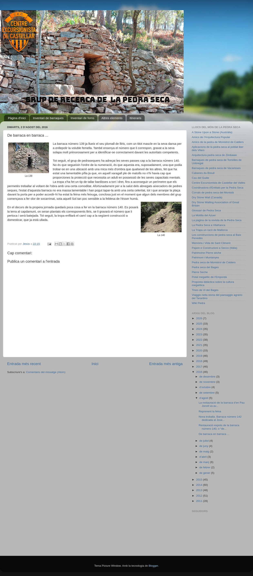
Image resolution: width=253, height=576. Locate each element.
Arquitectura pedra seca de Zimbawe (214, 155)
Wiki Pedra (198, 303)
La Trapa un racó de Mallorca (210, 229)
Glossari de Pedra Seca (206, 210)
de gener (205, 472)
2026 (199, 318)
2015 (199, 479)
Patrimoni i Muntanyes (205, 257)
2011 (199, 500)
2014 (199, 484)
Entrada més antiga (166, 364)
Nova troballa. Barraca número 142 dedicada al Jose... (220, 418)
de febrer (205, 467)
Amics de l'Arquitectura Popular (211, 137)
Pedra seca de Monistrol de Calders (214, 262)
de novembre (207, 381)
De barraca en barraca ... (214, 434)
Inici (95, 364)
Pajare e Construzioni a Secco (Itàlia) (214, 247)
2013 (199, 490)
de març (204, 462)
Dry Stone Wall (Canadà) (207, 197)
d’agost (204, 397)
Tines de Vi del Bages (205, 290)
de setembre (207, 392)
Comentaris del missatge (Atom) (45, 372)
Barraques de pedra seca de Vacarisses (216, 168)
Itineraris (135, 118)
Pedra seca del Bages (205, 267)
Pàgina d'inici (17, 118)
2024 (199, 328)
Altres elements (111, 118)
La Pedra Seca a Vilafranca (208, 225)
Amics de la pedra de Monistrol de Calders (218, 142)
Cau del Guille (200, 177)
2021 (199, 345)
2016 (199, 371)
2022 (199, 339)
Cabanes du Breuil (203, 172)
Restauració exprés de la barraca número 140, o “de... (219, 427)
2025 (199, 323)
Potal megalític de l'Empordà (209, 277)
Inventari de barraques (48, 118)
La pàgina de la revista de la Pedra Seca (216, 220)
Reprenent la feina (210, 411)
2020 (199, 350)
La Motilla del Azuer (204, 215)
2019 (199, 355)
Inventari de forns (82, 118)
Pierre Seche (200, 272)
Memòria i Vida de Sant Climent (211, 243)
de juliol (204, 440)
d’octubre (205, 387)
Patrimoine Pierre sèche (206, 252)
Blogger (153, 565)
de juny (204, 446)
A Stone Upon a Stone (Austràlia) (212, 132)
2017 (199, 366)
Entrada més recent (24, 364)
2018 (199, 361)
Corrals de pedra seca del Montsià (213, 192)
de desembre (207, 376)
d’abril (203, 456)
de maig (204, 451)
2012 (199, 495)
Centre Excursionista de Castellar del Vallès (218, 182)
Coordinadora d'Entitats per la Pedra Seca (217, 187)
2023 (199, 334)
